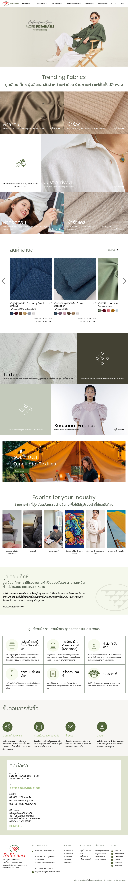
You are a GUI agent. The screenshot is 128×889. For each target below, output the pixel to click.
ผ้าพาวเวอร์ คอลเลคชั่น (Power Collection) (69, 304)
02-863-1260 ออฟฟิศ (20, 797)
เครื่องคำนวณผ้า (85, 859)
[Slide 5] (86, 62)
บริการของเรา (103, 4)
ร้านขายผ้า (84, 84)
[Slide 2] (41, 62)
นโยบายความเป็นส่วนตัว (81, 880)
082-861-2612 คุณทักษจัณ (22, 803)
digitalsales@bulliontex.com (24, 787)
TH (121, 3)
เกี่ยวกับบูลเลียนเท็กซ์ (102, 850)
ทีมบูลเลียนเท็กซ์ (100, 853)
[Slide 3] (56, 62)
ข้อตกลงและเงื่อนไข (96, 880)
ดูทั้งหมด (55, 128)
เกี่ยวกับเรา (90, 4)
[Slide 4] (71, 62)
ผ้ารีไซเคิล (67, 859)
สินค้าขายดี (68, 856)
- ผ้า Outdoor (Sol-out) (45, 862)
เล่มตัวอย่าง (68, 862)
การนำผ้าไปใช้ (57, 4)
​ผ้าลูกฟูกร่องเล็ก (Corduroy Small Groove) (27, 304)
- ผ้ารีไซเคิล (39, 859)
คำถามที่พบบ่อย (100, 859)
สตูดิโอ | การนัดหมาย (85, 851)
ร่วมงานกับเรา (100, 856)
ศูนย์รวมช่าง (84, 856)
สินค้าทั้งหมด (27, 4)
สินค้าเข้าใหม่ (68, 853)
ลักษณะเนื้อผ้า (42, 4)
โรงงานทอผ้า (37, 583)
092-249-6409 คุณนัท (21, 800)
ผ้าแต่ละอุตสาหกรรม (74, 4)
